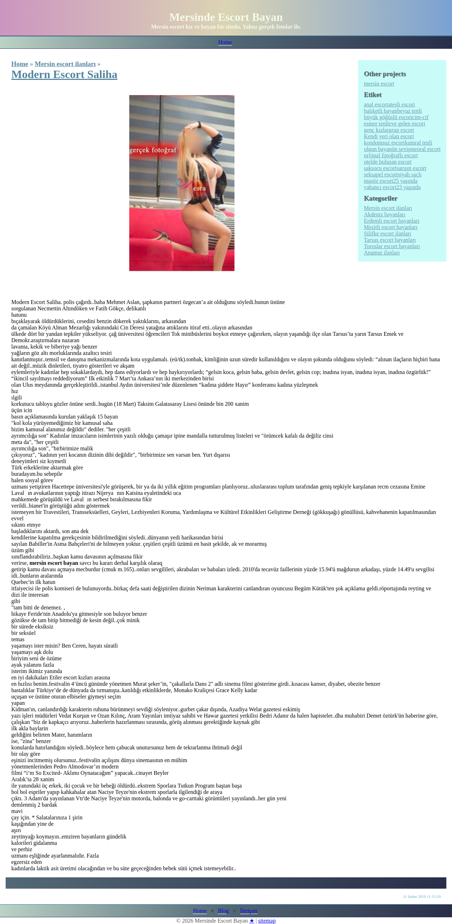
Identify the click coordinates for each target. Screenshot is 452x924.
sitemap (267, 921)
